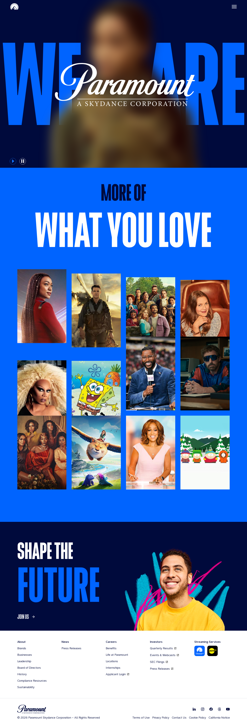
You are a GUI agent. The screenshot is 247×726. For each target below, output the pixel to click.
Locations (112, 661)
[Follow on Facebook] (211, 709)
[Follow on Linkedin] (194, 709)
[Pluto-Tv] (212, 651)
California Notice (219, 717)
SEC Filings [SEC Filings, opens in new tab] (159, 662)
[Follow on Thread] (219, 709)
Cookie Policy (197, 717)
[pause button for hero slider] (22, 161)
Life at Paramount (117, 654)
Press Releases (71, 648)
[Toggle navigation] (234, 6)
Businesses (24, 654)
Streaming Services (207, 641)
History (22, 674)
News (65, 641)
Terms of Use (141, 717)
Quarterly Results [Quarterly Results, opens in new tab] (163, 648)
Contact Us (179, 717)
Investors (156, 641)
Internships (113, 667)
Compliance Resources (32, 680)
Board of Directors (29, 667)
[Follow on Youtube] (228, 709)
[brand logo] (58, 709)
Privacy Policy (160, 717)
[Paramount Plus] (199, 651)
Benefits (111, 648)
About (21, 641)
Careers (111, 641)
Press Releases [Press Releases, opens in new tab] (161, 668)
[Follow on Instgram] (203, 709)
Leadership (24, 661)
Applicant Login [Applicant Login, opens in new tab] (117, 674)
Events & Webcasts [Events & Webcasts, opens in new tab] (164, 655)
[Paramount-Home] (14, 6)
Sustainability (25, 687)
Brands (21, 648)
